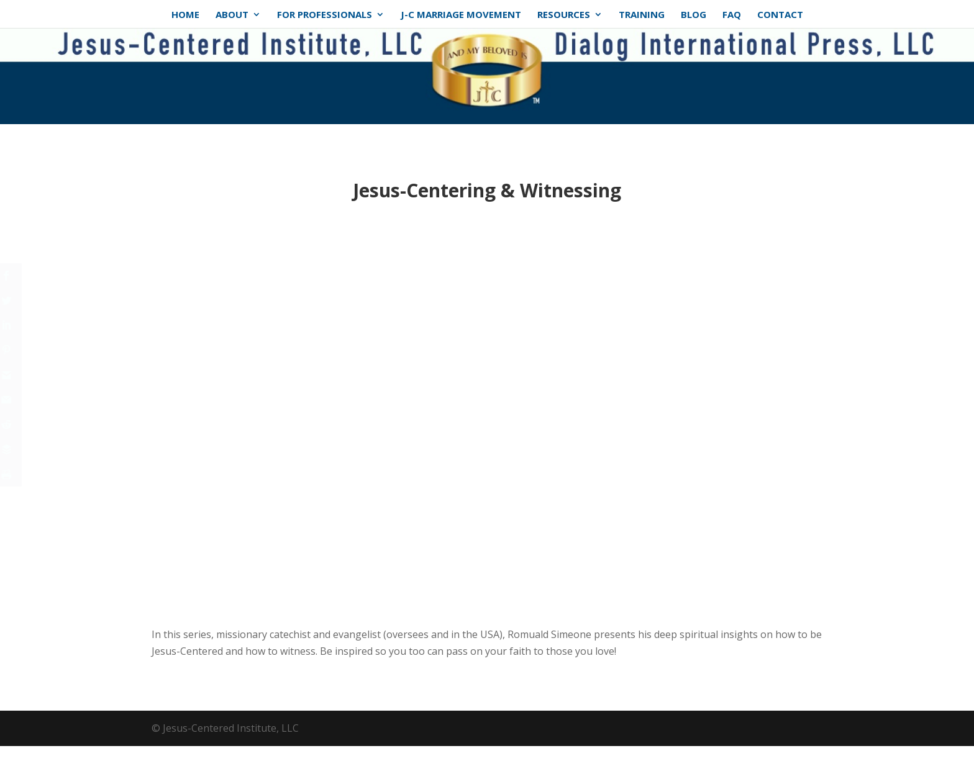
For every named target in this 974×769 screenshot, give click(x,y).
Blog (693, 15)
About (232, 15)
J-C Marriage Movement (461, 15)
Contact (780, 15)
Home (185, 15)
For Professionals (324, 15)
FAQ (731, 15)
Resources (563, 15)
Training (642, 15)
